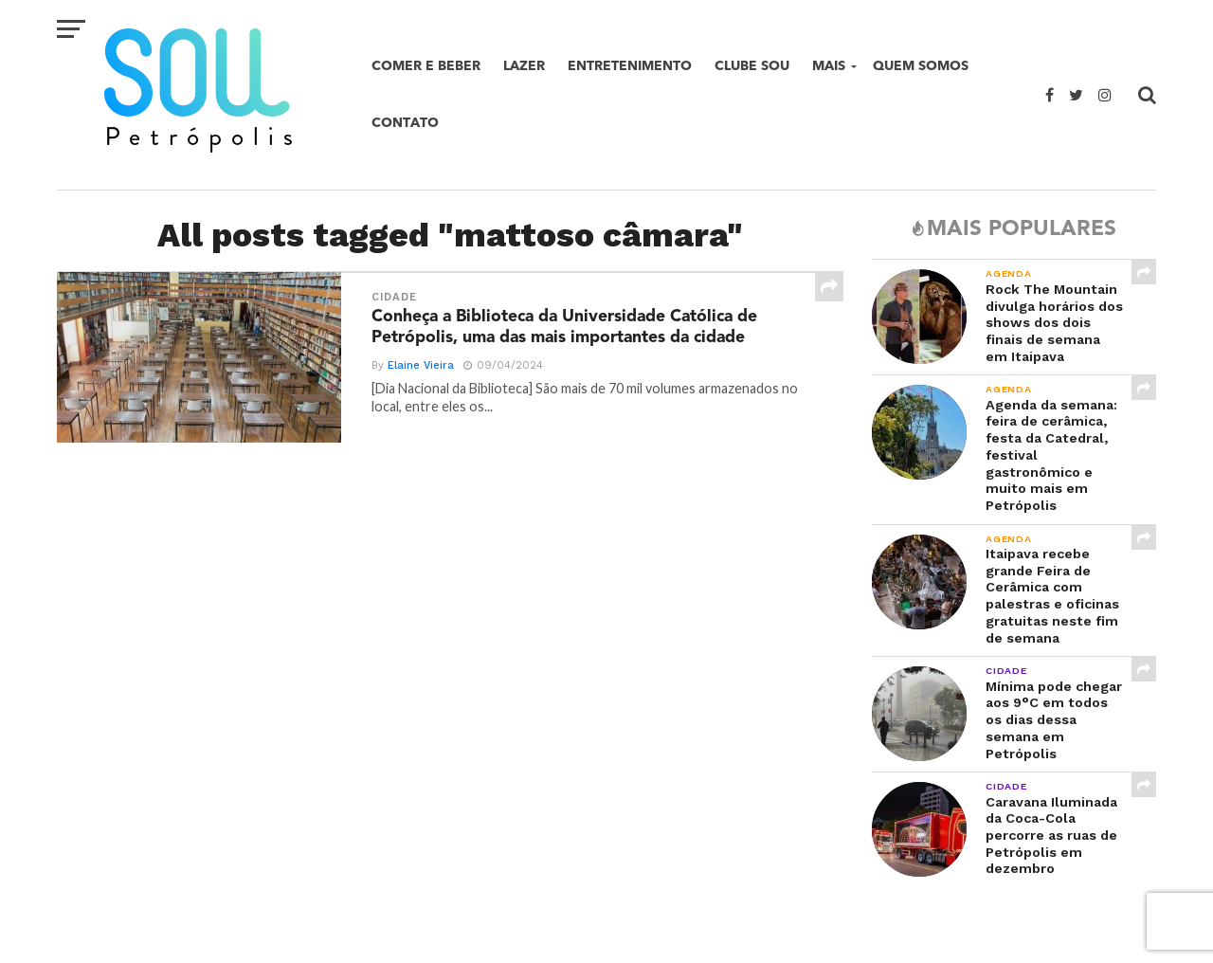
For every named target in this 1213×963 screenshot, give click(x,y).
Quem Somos (921, 66)
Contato (405, 123)
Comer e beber (425, 66)
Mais (828, 66)
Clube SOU (752, 66)
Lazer (524, 66)
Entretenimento (630, 66)
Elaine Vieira (421, 365)
